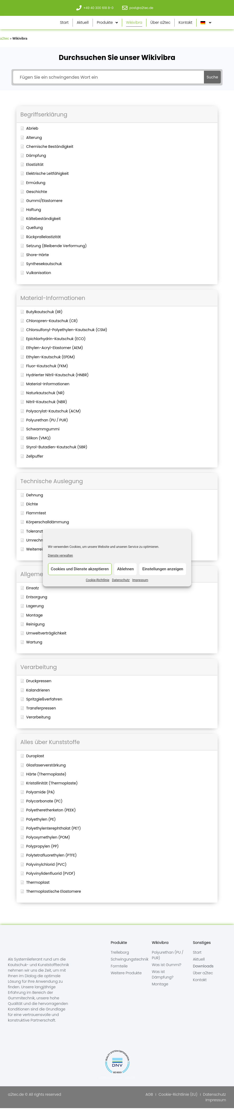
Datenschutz (121, 582)
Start (64, 26)
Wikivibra (134, 26)
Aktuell (83, 26)
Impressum (140, 582)
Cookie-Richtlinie (97, 582)
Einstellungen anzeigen (162, 571)
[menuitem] (205, 26)
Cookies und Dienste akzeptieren (80, 571)
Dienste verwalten (60, 557)
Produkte (107, 26)
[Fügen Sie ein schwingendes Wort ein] (108, 84)
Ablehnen (125, 571)
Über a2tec (160, 26)
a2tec (4, 45)
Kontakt (185, 26)
